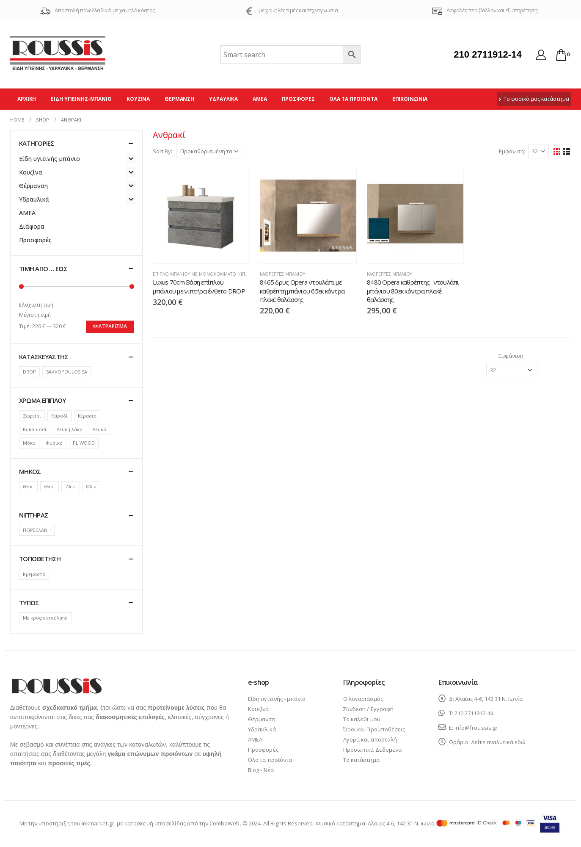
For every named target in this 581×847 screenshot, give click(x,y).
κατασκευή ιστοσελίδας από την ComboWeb (182, 823)
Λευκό (99, 429)
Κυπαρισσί (35, 429)
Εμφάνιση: (512, 151)
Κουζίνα (138, 98)
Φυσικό (54, 443)
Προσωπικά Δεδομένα (372, 749)
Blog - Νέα (261, 770)
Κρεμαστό (34, 574)
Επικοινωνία (410, 98)
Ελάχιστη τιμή (36, 304)
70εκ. (70, 486)
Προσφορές (298, 98)
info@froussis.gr (476, 727)
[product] (201, 215)
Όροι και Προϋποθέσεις (374, 729)
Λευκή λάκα (70, 429)
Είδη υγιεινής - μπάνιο (277, 699)
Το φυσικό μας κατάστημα (534, 98)
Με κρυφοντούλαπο (45, 617)
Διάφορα (31, 226)
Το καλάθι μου (361, 719)
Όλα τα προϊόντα (353, 98)
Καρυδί (59, 415)
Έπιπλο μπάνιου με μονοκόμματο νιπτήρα (204, 274)
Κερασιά (87, 415)
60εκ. (28, 486)
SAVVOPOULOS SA (66, 371)
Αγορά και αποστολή (370, 739)
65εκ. (49, 486)
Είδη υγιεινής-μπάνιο (81, 98)
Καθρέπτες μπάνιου (282, 274)
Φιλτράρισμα (110, 326)
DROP (29, 371)
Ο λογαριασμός (363, 699)
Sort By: (162, 151)
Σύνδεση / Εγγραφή (368, 709)
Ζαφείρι (32, 415)
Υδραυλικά (223, 98)
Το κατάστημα (361, 760)
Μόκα (29, 443)
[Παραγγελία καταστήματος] (210, 151)
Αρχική (26, 98)
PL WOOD (84, 443)
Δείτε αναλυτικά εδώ (498, 742)
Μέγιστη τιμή (35, 314)
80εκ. (91, 486)
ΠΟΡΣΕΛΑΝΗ (37, 530)
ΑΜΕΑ (260, 98)
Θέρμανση (179, 98)
